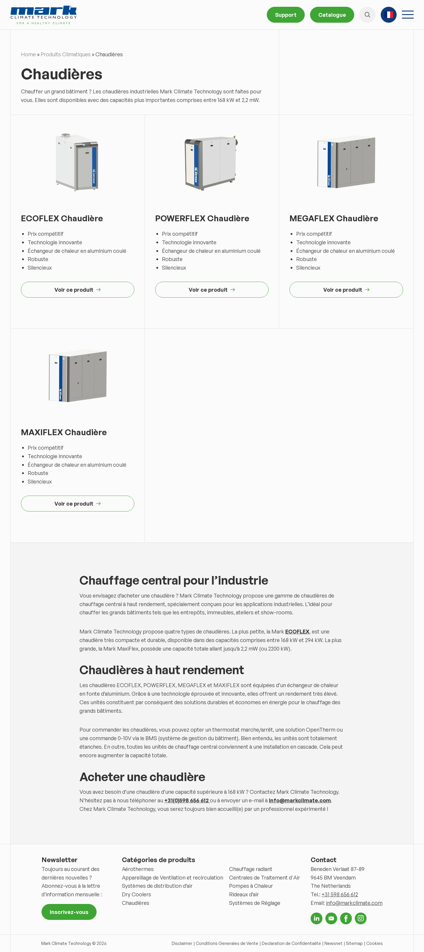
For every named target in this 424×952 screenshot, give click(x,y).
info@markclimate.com (354, 903)
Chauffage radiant (250, 869)
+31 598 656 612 (340, 894)
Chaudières (135, 903)
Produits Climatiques (66, 54)
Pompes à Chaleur (251, 885)
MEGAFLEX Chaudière (333, 218)
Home (28, 54)
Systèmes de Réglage (254, 903)
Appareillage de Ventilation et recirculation (172, 877)
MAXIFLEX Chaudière (64, 432)
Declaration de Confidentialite (291, 943)
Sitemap (354, 943)
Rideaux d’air (244, 894)
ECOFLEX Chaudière (62, 218)
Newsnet (333, 943)
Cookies (374, 943)
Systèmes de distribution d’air (157, 885)
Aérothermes (138, 869)
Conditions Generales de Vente (227, 943)
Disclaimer (182, 943)
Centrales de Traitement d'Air (264, 877)
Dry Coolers (136, 894)
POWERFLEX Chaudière (202, 218)
